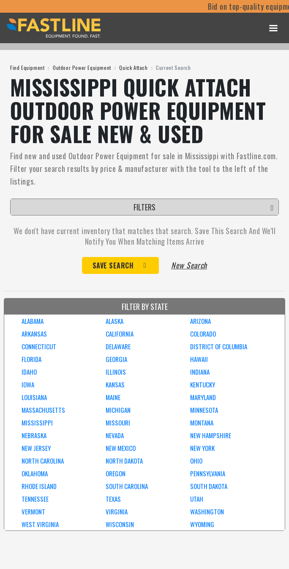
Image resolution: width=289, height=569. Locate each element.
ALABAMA (33, 321)
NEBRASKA (34, 435)
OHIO (196, 460)
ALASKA (114, 321)
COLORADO (203, 333)
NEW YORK (202, 448)
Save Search (113, 265)
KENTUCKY (202, 384)
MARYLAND (203, 397)
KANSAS (115, 384)
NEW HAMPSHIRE (210, 435)
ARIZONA (200, 321)
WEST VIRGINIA (40, 524)
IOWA (28, 384)
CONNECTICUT (39, 346)
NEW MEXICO (121, 448)
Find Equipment (27, 67)
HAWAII (199, 359)
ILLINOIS (116, 371)
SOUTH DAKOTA (208, 486)
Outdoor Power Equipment (82, 67)
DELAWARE (118, 346)
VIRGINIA (117, 511)
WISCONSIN (120, 524)
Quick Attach (133, 67)
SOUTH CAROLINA (127, 486)
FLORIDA (31, 359)
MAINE (113, 397)
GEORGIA (116, 359)
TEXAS (113, 498)
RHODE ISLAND (39, 486)
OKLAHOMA (35, 473)
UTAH (196, 498)
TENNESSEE (35, 498)
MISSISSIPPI (37, 422)
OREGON (115, 473)
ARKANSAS (34, 333)
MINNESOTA (204, 409)
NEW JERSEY (36, 448)
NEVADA (115, 435)
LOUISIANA (34, 397)
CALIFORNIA (120, 333)
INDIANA (200, 371)
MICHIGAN (118, 409)
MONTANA (201, 422)
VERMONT (33, 511)
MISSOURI (118, 422)
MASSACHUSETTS (43, 409)
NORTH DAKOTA (124, 460)
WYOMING (202, 524)
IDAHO (29, 371)
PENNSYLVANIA (207, 473)
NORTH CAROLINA (43, 460)
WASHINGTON (207, 511)
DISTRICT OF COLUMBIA (218, 346)
